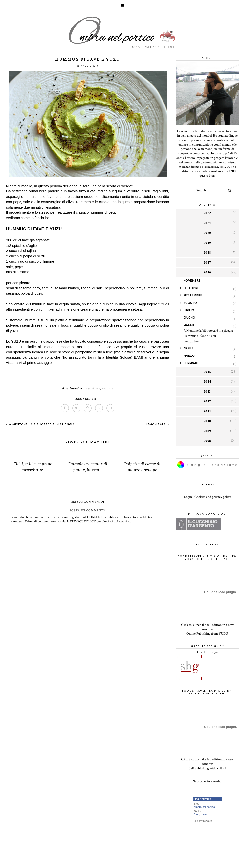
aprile (189, 348)
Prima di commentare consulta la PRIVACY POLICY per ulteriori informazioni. (78, 521)
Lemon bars (156, 424)
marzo (189, 355)
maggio (190, 325)
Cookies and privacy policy (212, 497)
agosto (190, 302)
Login (188, 497)
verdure (107, 388)
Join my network (203, 821)
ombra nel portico (204, 806)
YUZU (15, 341)
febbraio (191, 363)
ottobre (191, 288)
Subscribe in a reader (207, 781)
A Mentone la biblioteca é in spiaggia (41, 424)
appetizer (93, 388)
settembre (193, 295)
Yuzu (41, 256)
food (196, 814)
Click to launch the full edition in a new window (207, 627)
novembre (192, 280)
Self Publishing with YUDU (207, 768)
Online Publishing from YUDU (207, 633)
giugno (189, 317)
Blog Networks (202, 798)
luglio (189, 310)
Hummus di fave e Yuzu (200, 336)
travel (204, 814)
